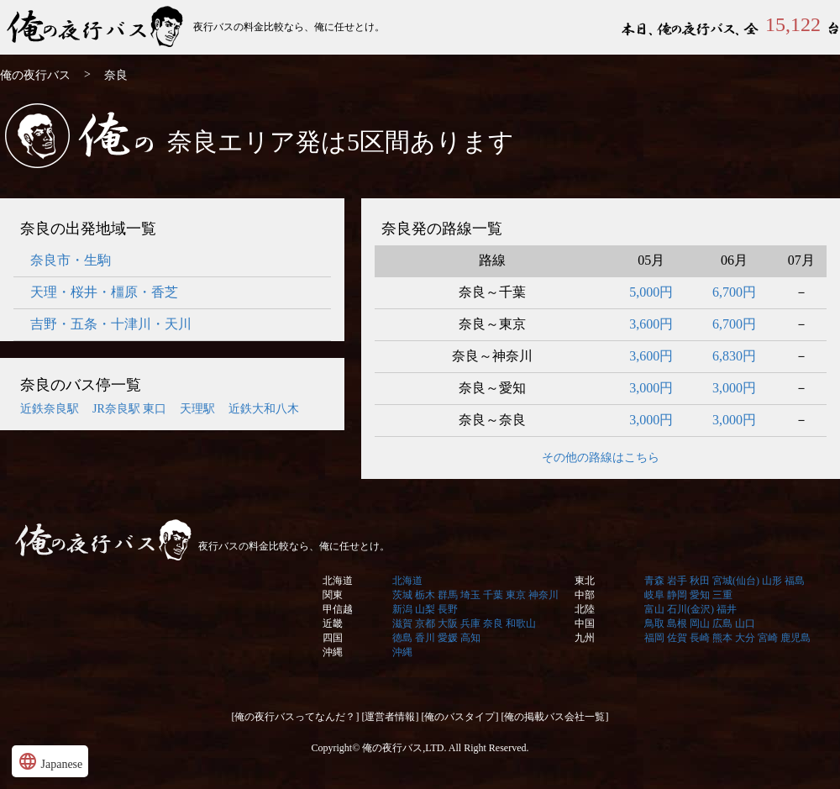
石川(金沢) (690, 609)
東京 (516, 595)
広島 (722, 623)
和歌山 (521, 623)
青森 (654, 580)
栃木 (425, 595)
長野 (448, 609)
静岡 (677, 595)
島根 (677, 623)
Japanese (50, 761)
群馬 (448, 595)
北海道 (338, 580)
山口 (745, 623)
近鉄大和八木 (263, 408)
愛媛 (448, 638)
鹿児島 (795, 638)
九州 (585, 638)
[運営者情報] (390, 717)
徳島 (402, 638)
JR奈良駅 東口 (129, 408)
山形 (772, 580)
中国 (585, 623)
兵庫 (470, 623)
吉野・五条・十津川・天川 (111, 324)
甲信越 (338, 609)
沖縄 (333, 652)
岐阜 (654, 595)
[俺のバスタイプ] (460, 717)
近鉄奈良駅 (49, 408)
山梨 (425, 609)
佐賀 (677, 638)
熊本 (722, 638)
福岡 (654, 638)
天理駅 (197, 408)
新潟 (402, 609)
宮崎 (768, 638)
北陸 (585, 609)
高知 (470, 638)
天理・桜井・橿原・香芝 (104, 292)
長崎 (700, 638)
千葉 (493, 595)
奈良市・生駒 (70, 260)
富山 (654, 609)
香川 (425, 638)
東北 (585, 580)
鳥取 (654, 623)
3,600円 (651, 324)
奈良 (493, 623)
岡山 (700, 623)
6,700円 (734, 292)
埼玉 (470, 595)
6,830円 (734, 356)
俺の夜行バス (96, 27)
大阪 (448, 623)
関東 (333, 595)
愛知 (700, 595)
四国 (333, 638)
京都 (425, 623)
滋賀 (402, 623)
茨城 (402, 595)
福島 (795, 580)
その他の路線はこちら (600, 457)
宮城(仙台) (735, 580)
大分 (745, 638)
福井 (727, 609)
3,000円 (651, 388)
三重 (722, 595)
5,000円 (651, 292)
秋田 (700, 580)
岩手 (677, 580)
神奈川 (543, 595)
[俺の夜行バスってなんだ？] (296, 717)
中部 (585, 595)
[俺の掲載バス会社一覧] (555, 717)
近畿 (333, 623)
